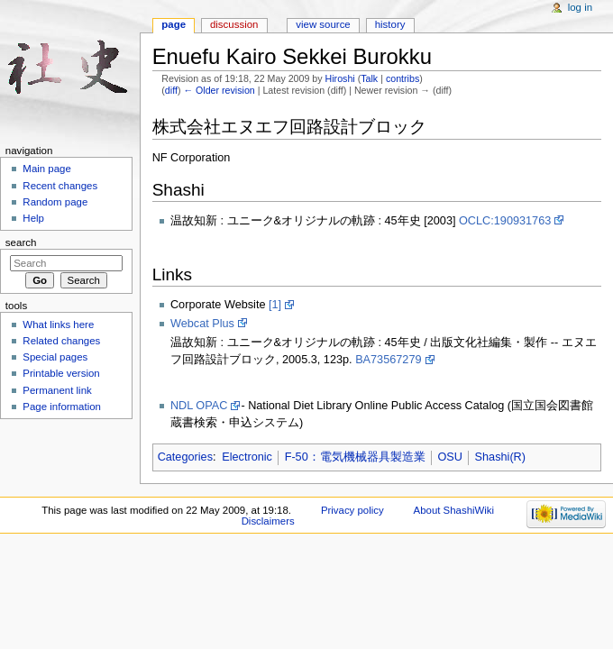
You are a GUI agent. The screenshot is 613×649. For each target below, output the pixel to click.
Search (21, 242)
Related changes (61, 340)
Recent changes (60, 185)
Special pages (55, 357)
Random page (55, 202)
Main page (47, 168)
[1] (275, 304)
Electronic (247, 457)
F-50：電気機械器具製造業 (355, 457)
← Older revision (218, 90)
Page (173, 24)
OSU (449, 457)
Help (33, 218)
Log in (580, 7)
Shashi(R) (500, 457)
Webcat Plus (202, 323)
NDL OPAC (198, 405)
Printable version (61, 373)
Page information (62, 406)
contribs (402, 78)
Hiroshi (340, 78)
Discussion (234, 24)
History (390, 24)
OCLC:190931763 (505, 221)
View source (323, 24)
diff (171, 90)
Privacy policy (352, 510)
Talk (369, 78)
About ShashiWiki (454, 510)
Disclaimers (268, 521)
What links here (58, 324)
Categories (185, 457)
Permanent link (57, 390)
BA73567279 (388, 359)
